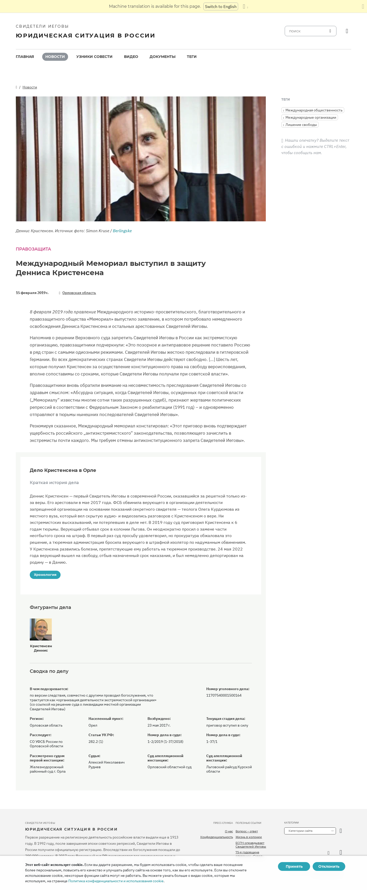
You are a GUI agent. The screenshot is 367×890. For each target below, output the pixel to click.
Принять (294, 866)
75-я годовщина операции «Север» (250, 854)
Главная (25, 56)
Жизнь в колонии (249, 837)
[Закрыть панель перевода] (363, 6)
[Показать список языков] (245, 6)
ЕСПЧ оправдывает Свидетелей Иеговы (251, 844)
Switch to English (221, 6)
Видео (131, 56)
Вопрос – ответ (247, 831)
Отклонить (328, 866)
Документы (162, 56)
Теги (192, 56)
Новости (55, 56)
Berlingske (122, 230)
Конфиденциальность (216, 837)
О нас (229, 831)
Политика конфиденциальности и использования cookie (116, 881)
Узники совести (94, 56)
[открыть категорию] (341, 830)
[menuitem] (25, 57)
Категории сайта (300, 831)
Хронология (45, 574)
